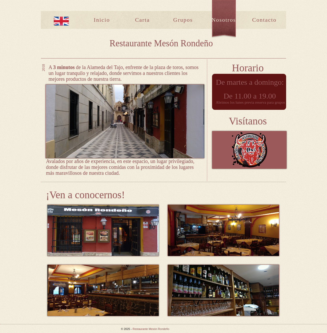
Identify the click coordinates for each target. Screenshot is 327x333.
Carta (142, 20)
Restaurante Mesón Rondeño (151, 328)
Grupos (183, 20)
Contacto (264, 20)
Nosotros (224, 20)
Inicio (102, 20)
